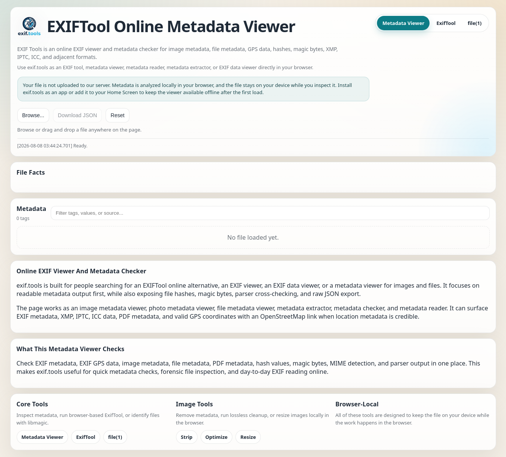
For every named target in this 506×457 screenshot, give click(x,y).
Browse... (33, 115)
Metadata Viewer (403, 23)
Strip (187, 437)
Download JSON (77, 115)
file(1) (475, 23)
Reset (118, 115)
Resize (248, 437)
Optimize (217, 437)
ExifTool (445, 23)
